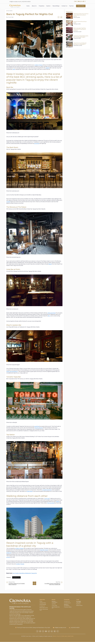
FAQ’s (41, 601)
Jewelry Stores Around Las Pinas (79, 22)
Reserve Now (81, 6)
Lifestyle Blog (43, 602)
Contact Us (64, 6)
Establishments (16, 577)
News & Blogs (56, 6)
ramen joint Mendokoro (12, 371)
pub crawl (47, 498)
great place (29, 491)
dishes (50, 264)
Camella (54, 603)
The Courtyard (50, 503)
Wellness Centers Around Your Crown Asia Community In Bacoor (80, 15)
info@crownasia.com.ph (15, 1)
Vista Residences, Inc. (56, 608)
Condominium (67, 602)
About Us (34, 6)
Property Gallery (68, 607)
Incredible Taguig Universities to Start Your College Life (52, 584)
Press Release (43, 604)
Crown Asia (54, 605)
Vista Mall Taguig (44, 550)
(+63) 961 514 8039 (26, 1)
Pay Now (71, 6)
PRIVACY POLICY (56, 636)
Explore (48, 6)
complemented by (46, 489)
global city (8, 552)
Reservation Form (44, 607)
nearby (57, 501)
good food (36, 426)
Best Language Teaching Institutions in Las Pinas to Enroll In (79, 29)
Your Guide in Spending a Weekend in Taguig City (25, 573)
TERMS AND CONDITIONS (67, 636)
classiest (47, 67)
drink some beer (52, 313)
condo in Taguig (38, 65)
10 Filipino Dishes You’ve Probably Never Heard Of (17, 584)
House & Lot (67, 601)
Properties (41, 6)
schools (8, 557)
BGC (49, 315)
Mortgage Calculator (78, 602)
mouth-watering (39, 427)
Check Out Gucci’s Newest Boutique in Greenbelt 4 (79, 43)
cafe (14, 69)
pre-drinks (36, 143)
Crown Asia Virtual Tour (44, 610)
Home (27, 6)
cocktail (8, 201)
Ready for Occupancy (67, 605)
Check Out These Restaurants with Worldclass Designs (80, 36)
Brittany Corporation (55, 602)
